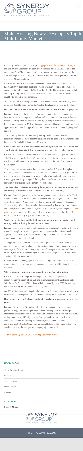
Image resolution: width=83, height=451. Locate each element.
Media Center (10, 387)
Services (8, 376)
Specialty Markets (11, 381)
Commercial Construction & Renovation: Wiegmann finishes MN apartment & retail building (23, 354)
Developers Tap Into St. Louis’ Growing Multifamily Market (32, 335)
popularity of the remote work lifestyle (58, 65)
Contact (7, 392)
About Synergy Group (13, 370)
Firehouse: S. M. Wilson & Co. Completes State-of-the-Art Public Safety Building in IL (60, 354)
